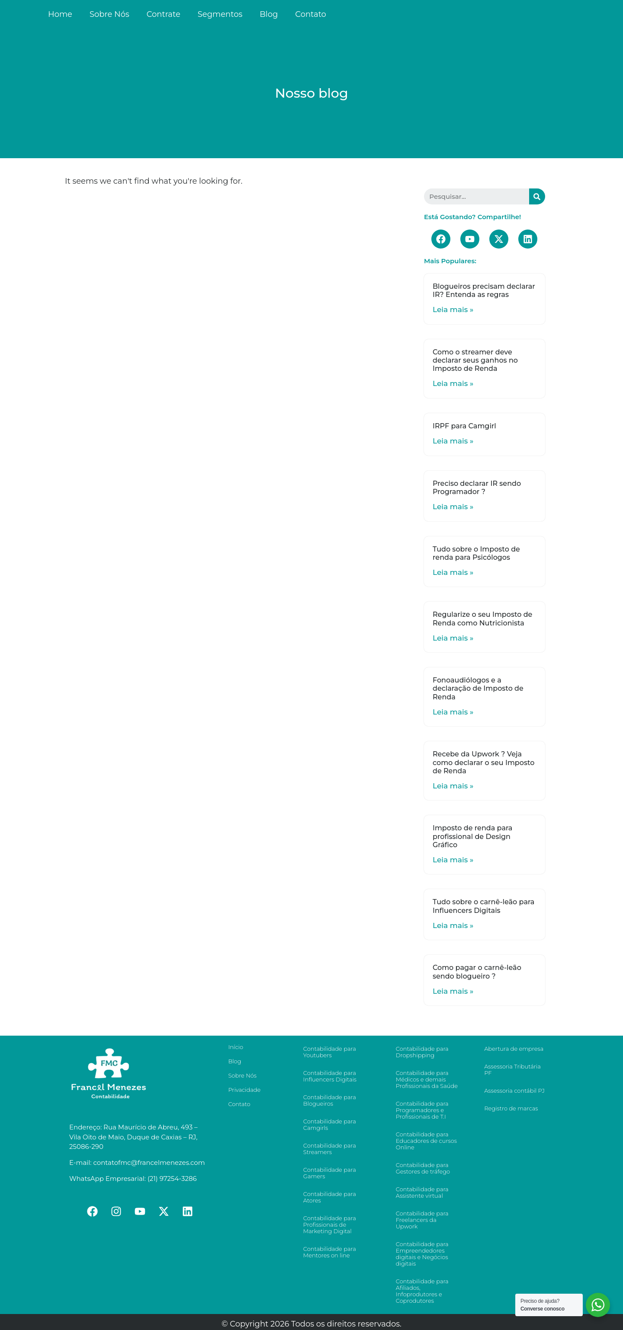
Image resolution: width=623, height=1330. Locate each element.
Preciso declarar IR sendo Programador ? (477, 487)
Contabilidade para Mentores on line (329, 1252)
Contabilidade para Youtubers (329, 1052)
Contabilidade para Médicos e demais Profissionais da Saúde (427, 1079)
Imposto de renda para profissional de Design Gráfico (472, 836)
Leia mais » (453, 309)
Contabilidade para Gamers (329, 1173)
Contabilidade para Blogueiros (329, 1100)
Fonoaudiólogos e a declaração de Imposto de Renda (478, 688)
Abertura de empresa (513, 1048)
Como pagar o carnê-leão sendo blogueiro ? (477, 971)
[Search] (537, 196)
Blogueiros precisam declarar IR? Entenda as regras (484, 290)
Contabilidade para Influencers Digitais (329, 1076)
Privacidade (244, 1089)
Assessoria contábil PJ (514, 1090)
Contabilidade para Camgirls (329, 1124)
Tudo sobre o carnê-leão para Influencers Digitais (483, 906)
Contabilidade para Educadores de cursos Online (426, 1141)
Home (60, 14)
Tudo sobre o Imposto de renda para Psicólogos (476, 553)
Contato (310, 14)
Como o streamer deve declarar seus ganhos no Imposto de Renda (475, 360)
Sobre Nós (109, 14)
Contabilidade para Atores (329, 1197)
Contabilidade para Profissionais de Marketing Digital (329, 1224)
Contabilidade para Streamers (329, 1148)
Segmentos (220, 14)
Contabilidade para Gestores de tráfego (423, 1168)
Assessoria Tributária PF (512, 1069)
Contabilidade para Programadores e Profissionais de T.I (422, 1110)
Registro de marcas (511, 1108)
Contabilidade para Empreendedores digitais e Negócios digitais (422, 1254)
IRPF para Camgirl (464, 426)
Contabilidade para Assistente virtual (422, 1192)
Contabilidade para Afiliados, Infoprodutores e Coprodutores (422, 1291)
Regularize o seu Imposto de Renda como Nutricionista (482, 618)
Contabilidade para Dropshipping (422, 1052)
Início (235, 1046)
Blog (269, 14)
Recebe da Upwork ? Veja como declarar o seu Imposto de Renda (483, 762)
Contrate (163, 14)
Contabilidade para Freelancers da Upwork (422, 1220)
